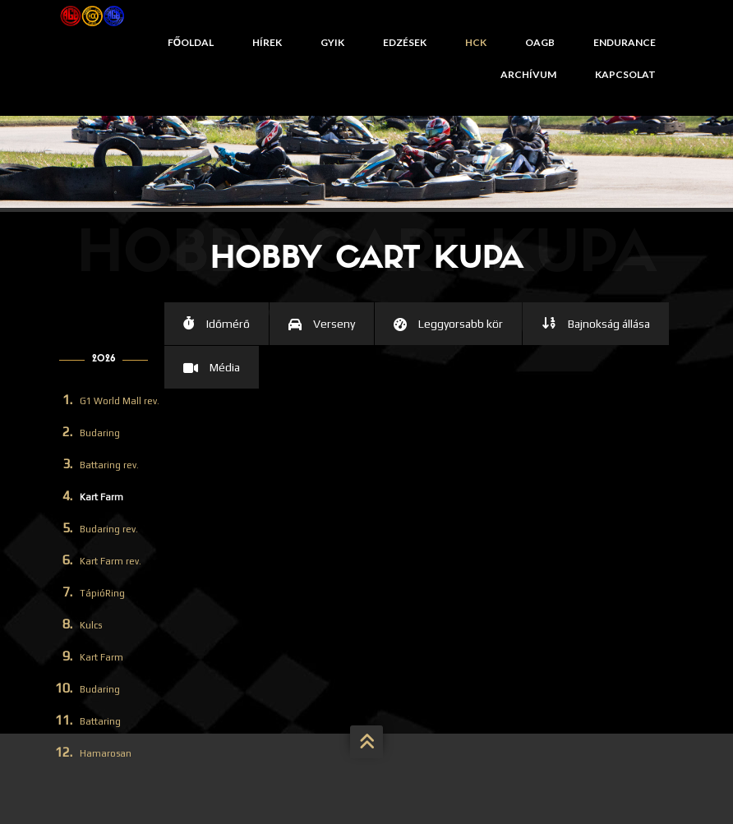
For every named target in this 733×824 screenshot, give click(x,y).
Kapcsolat (625, 74)
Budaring (100, 433)
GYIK (332, 42)
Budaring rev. (109, 529)
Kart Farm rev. (110, 561)
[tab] (216, 323)
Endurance (624, 42)
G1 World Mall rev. (119, 401)
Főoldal (191, 42)
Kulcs (91, 625)
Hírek (267, 42)
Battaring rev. (109, 465)
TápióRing (102, 593)
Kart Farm (101, 497)
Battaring (100, 721)
